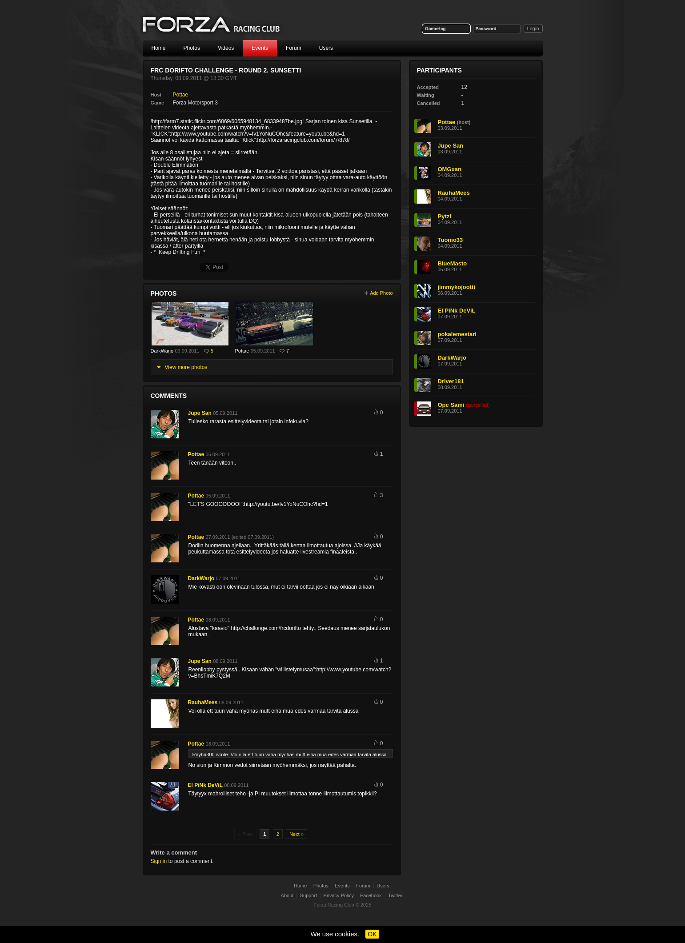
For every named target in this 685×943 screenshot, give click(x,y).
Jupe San (200, 413)
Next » (296, 834)
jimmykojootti (457, 287)
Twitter (395, 895)
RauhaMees (203, 702)
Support (308, 895)
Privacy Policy (339, 895)
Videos (226, 48)
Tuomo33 (450, 240)
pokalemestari (457, 334)
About (287, 895)
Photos (192, 48)
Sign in (159, 861)
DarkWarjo (162, 350)
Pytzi (444, 216)
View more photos (186, 367)
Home (159, 48)
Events (260, 48)
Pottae (180, 95)
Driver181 (451, 381)
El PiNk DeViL (205, 785)
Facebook (370, 895)
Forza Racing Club (212, 25)
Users (326, 48)
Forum (293, 48)
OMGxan (449, 169)
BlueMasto (452, 263)
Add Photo (381, 293)
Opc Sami (451, 404)
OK (372, 934)
